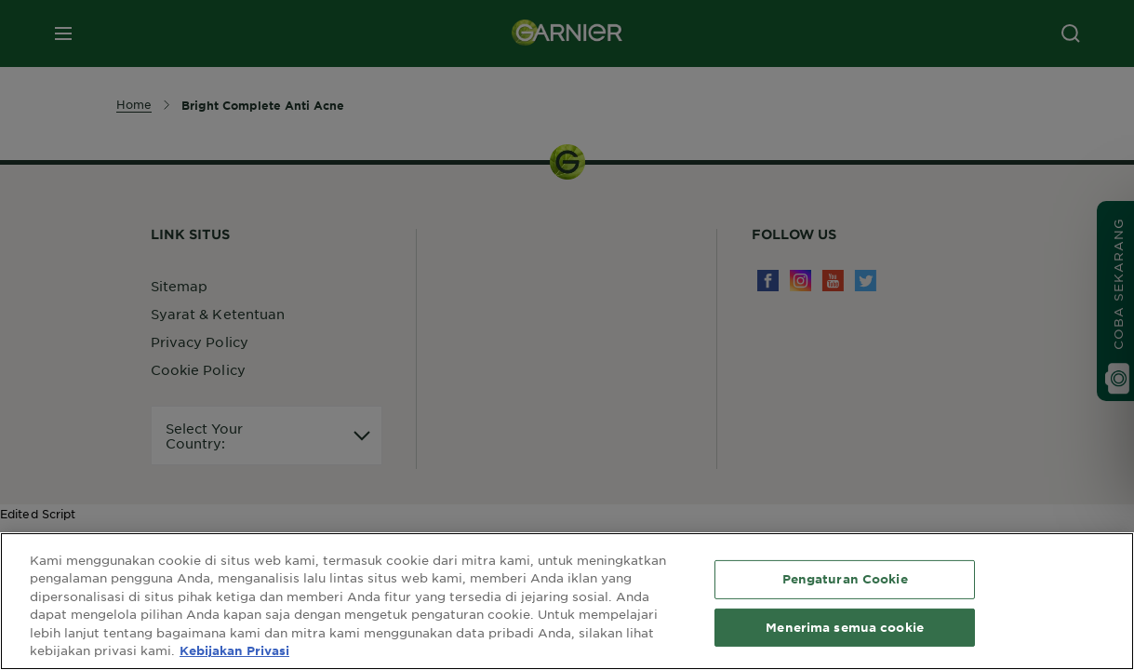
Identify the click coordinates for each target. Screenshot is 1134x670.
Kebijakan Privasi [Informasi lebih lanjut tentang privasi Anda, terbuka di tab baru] (234, 650)
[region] (567, 601)
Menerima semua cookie (845, 626)
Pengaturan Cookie (845, 578)
